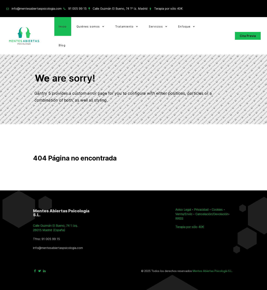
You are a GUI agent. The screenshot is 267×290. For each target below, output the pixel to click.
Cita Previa (248, 36)
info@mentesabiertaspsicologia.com (37, 8)
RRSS (179, 218)
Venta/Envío (183, 214)
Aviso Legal (183, 209)
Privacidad (201, 209)
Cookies (217, 209)
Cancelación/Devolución (211, 214)
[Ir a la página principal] (24, 36)
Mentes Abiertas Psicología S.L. (213, 271)
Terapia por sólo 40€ (168, 8)
